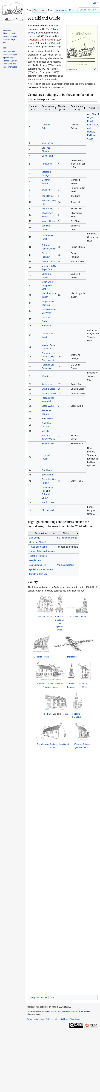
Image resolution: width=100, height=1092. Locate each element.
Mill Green (47, 309)
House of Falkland (38, 547)
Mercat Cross (48, 261)
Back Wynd (47, 474)
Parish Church (83, 622)
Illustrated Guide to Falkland (41, 39)
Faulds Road (67, 565)
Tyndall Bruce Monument (41, 569)
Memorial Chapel (37, 542)
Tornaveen (47, 164)
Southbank (47, 470)
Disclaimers (75, 796)
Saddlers (34, 690)
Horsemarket (48, 443)
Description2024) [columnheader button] (48, 108)
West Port (46, 376)
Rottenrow (47, 384)
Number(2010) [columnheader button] (62, 108)
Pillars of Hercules (38, 556)
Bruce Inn (46, 189)
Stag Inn (46, 305)
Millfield (45, 431)
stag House (47, 301)
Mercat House (48, 266)
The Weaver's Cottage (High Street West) (48, 356)
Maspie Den (35, 560)
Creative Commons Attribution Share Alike (67, 788)
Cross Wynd (48, 406)
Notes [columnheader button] (92, 108)
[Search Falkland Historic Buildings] (89, 10)
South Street (48, 502)
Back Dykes (47, 418)
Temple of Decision (38, 574)
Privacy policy (33, 796)
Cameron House (87, 690)
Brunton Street (49, 393)
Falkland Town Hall (82, 730)
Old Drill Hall (48, 510)
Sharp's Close (48, 389)
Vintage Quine (48, 345)
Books (44, 774)
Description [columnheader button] (40, 533)
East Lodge (34, 537)
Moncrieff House (40, 659)
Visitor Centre (48, 143)
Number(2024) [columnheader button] (33, 108)
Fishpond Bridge (69, 537)
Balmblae (46, 325)
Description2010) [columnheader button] (77, 108)
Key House (47, 208)
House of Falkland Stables (42, 551)
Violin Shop (47, 282)
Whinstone (48, 348)
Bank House (48, 196)
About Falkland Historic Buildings (54, 796)
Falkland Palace (40, 622)
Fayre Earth (47, 269)
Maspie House (49, 221)
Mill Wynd (46, 313)
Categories (34, 774)
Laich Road (47, 156)
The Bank (44, 730)
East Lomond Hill (37, 565)
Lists (52, 774)
